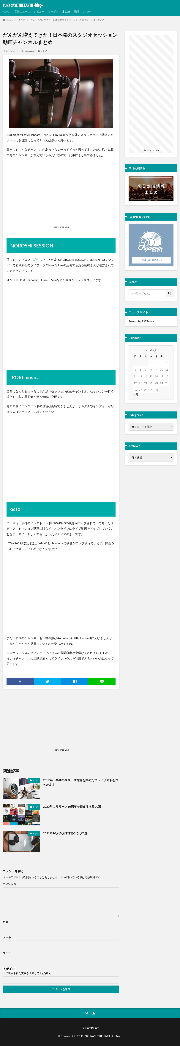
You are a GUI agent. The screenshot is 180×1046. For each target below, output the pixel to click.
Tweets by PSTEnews (141, 321)
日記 (76, 11)
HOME (9, 19)
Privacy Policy (90, 1027)
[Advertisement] (61, 197)
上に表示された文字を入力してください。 (27, 973)
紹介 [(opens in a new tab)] (36, 259)
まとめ (66, 11)
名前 (5, 922)
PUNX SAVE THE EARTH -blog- (23, 5)
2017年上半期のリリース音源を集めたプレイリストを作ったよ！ (80, 782)
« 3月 (135, 394)
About (7, 11)
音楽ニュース (22, 11)
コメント (9, 884)
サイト (7, 953)
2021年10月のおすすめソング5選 (65, 833)
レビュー (39, 11)
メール (7, 937)
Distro (87, 11)
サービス (53, 11)
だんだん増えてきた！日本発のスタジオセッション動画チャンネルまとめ (68, 19)
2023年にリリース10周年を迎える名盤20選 (72, 806)
